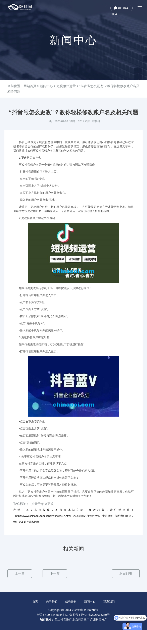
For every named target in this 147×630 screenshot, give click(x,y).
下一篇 (55, 573)
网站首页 (29, 86)
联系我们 (109, 601)
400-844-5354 (120, 8)
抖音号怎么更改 (42, 504)
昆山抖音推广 (63, 619)
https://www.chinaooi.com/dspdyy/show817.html (42, 515)
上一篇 (19, 573)
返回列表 (125, 573)
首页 (35, 601)
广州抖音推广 (98, 619)
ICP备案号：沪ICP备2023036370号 (87, 614)
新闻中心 (46, 86)
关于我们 (51, 601)
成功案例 (70, 601)
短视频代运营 (66, 86)
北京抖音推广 (80, 619)
